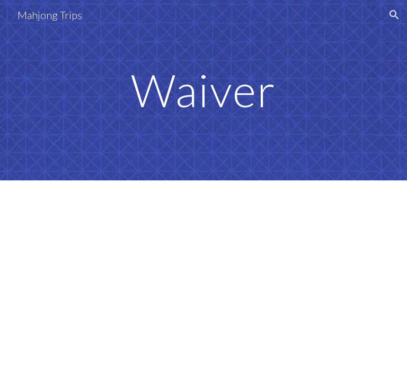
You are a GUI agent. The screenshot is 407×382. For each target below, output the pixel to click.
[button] (394, 15)
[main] (203, 90)
